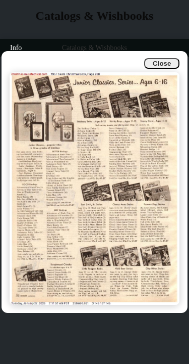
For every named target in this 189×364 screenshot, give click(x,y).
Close (162, 63)
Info (16, 48)
